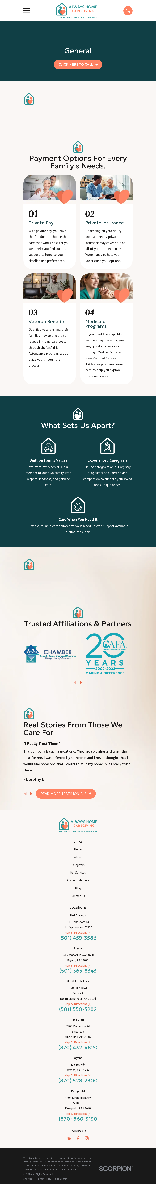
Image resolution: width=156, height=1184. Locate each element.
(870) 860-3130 (78, 1119)
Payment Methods (78, 880)
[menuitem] (28, 1179)
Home (78, 849)
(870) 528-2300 (78, 1080)
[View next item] (81, 682)
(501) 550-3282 (78, 1009)
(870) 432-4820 (78, 1047)
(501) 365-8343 (78, 971)
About (78, 857)
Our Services (78, 872)
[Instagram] (87, 1138)
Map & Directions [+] (77, 932)
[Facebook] (78, 1138)
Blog (78, 888)
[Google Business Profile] (69, 1138)
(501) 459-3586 (78, 938)
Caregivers (78, 865)
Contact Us (78, 896)
